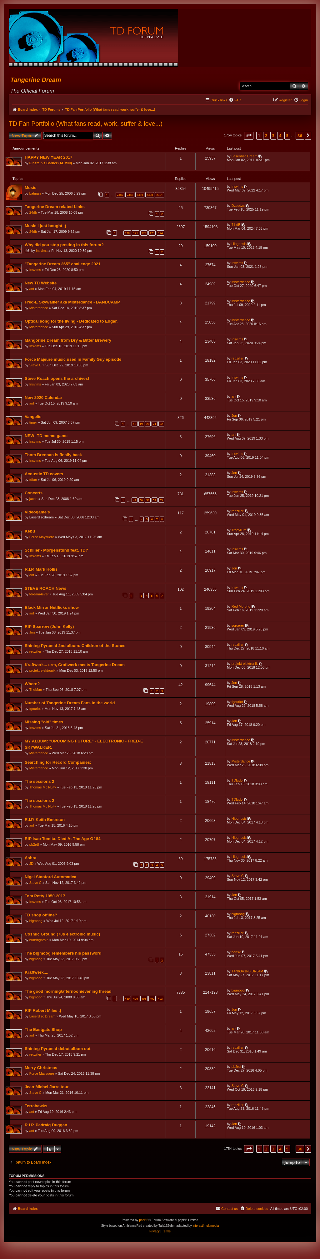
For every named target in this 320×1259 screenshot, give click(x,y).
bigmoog (36, 922)
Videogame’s (37, 513)
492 (151, 999)
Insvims (237, 187)
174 (160, 234)
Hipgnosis (238, 245)
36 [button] (300, 135)
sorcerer (237, 626)
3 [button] (273, 135)
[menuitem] (235, 100)
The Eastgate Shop (43, 1030)
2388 (129, 196)
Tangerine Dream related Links (55, 207)
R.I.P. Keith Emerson (45, 820)
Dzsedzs (237, 206)
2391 (159, 196)
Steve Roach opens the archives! (57, 379)
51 (147, 501)
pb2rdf (34, 845)
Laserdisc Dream (244, 156)
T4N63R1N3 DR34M (247, 972)
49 (134, 501)
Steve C (36, 366)
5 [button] (287, 135)
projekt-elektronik (43, 671)
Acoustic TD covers (44, 474)
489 (126, 999)
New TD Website (41, 284)
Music (31, 188)
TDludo (236, 781)
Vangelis (33, 417)
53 (160, 501)
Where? (32, 684)
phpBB (143, 1221)
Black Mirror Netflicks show (52, 608)
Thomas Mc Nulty (43, 788)
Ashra (31, 858)
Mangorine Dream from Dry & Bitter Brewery (68, 341)
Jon (234, 416)
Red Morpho (240, 607)
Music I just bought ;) (46, 226)
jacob (34, 500)
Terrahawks (36, 1106)
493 (160, 999)
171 (135, 234)
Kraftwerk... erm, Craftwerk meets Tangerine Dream (75, 665)
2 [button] (266, 135)
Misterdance (240, 283)
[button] (248, 135)
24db (33, 213)
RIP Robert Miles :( (43, 1011)
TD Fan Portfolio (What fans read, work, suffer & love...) (85, 123)
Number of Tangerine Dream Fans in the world (70, 703)
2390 (149, 196)
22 (160, 425)
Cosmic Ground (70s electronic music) (62, 935)
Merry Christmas (41, 1068)
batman (35, 194)
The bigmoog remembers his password (63, 954)
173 (151, 234)
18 (134, 425)
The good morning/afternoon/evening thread (68, 992)
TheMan (36, 690)
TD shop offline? (41, 916)
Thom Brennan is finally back (53, 455)
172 (143, 234)
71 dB (235, 225)
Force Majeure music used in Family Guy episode (73, 360)
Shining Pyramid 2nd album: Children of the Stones (75, 646)
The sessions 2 (40, 782)
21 (154, 425)
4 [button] (280, 135)
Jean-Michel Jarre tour (47, 1087)
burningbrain (39, 941)
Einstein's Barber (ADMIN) (51, 163)
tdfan (33, 480)
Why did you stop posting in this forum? (64, 245)
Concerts (34, 494)
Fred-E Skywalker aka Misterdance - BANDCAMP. (73, 303)
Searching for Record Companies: (58, 763)
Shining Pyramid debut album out (58, 1049)
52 (154, 501)
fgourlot (35, 709)
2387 (120, 196)
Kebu (30, 532)
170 (126, 234)
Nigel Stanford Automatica (51, 877)
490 (135, 999)
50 (140, 501)
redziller (237, 359)
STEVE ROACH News (46, 589)
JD (32, 864)
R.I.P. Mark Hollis (41, 570)
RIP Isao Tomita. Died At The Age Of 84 (63, 839)
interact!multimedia (205, 1227)
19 (140, 425)
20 (147, 425)
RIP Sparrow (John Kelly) (49, 627)
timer (33, 423)
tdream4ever (39, 595)
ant (32, 290)
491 (143, 999)
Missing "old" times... (46, 723)
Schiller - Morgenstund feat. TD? (56, 551)
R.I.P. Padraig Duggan (46, 1126)
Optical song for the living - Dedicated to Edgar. (71, 322)
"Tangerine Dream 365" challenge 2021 (63, 265)
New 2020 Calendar (43, 398)
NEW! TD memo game (46, 436)
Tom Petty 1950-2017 (45, 897)
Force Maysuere (42, 538)
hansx (235, 953)
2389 (139, 196)
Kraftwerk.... (37, 973)
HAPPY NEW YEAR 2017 (49, 157)
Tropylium (238, 531)
